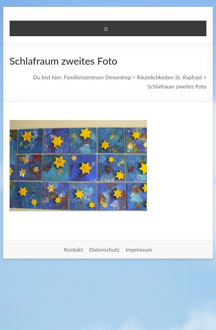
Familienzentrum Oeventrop (97, 77)
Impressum (139, 249)
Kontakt (73, 249)
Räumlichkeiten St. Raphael (169, 77)
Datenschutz (104, 249)
